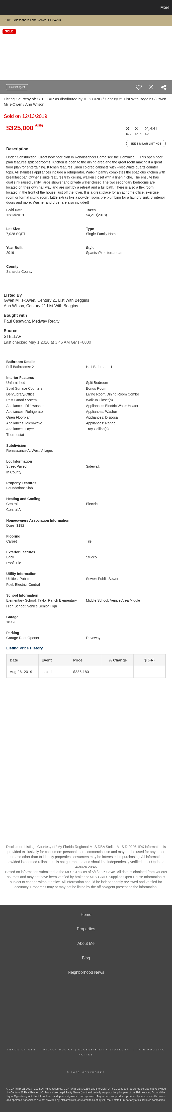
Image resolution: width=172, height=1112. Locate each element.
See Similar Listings (145, 143)
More (164, 7)
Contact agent (17, 87)
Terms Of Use (21, 1049)
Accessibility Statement (105, 1049)
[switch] (138, 87)
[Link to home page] (6, 7)
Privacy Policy (57, 1049)
